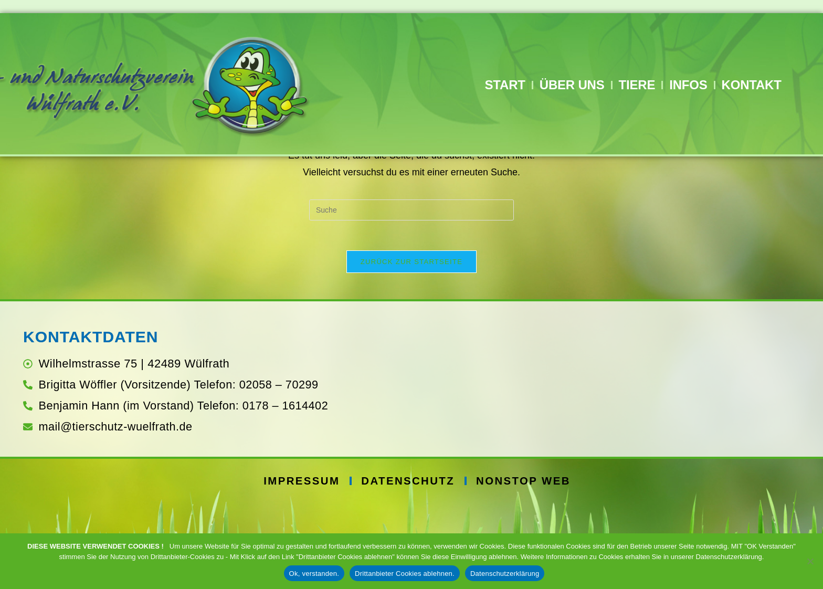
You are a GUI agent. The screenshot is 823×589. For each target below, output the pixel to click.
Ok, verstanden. (314, 573)
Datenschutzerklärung (504, 573)
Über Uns (572, 85)
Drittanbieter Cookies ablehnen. (405, 573)
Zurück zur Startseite (411, 347)
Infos (688, 85)
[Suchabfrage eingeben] (411, 293)
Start (505, 85)
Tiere (637, 85)
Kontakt (752, 85)
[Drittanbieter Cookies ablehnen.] (810, 561)
